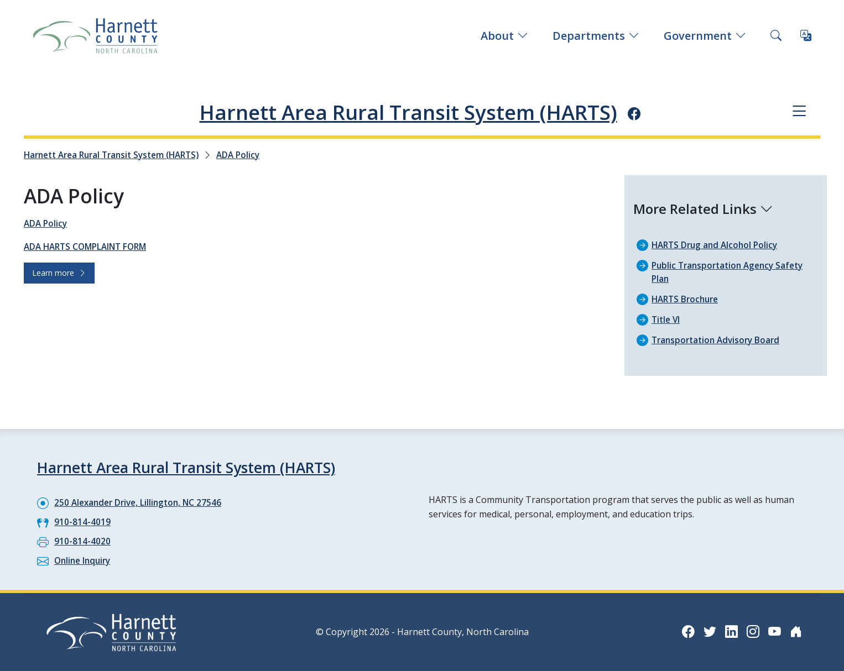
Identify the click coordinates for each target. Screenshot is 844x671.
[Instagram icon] (751, 631)
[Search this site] (776, 36)
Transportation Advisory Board (719, 340)
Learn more (59, 273)
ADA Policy (252, 155)
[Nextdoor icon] (796, 631)
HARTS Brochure (687, 299)
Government (705, 35)
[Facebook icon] (662, 112)
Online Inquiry (84, 560)
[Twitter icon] (707, 631)
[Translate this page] (805, 36)
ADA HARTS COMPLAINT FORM (89, 246)
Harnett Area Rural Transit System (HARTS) (407, 111)
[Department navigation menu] (798, 112)
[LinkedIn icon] (729, 631)
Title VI (667, 319)
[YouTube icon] (773, 631)
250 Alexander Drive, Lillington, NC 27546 (141, 502)
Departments (596, 35)
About (504, 35)
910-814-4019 (82, 521)
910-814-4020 (82, 540)
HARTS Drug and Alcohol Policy (717, 245)
